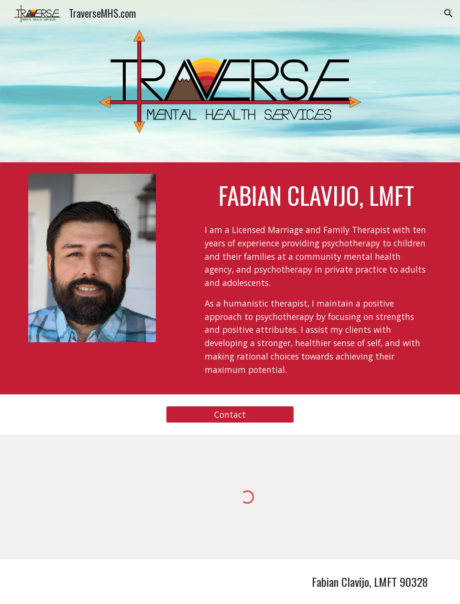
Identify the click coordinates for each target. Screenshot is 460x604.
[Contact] (229, 414)
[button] (448, 13)
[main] (316, 195)
